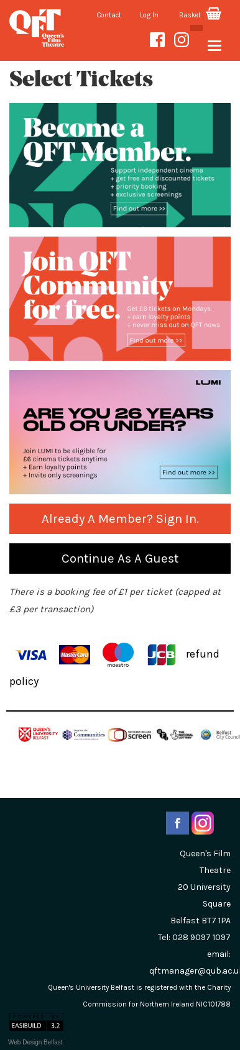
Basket (200, 15)
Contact (109, 15)
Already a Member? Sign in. (120, 518)
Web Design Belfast (35, 1042)
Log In (149, 15)
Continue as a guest (120, 558)
